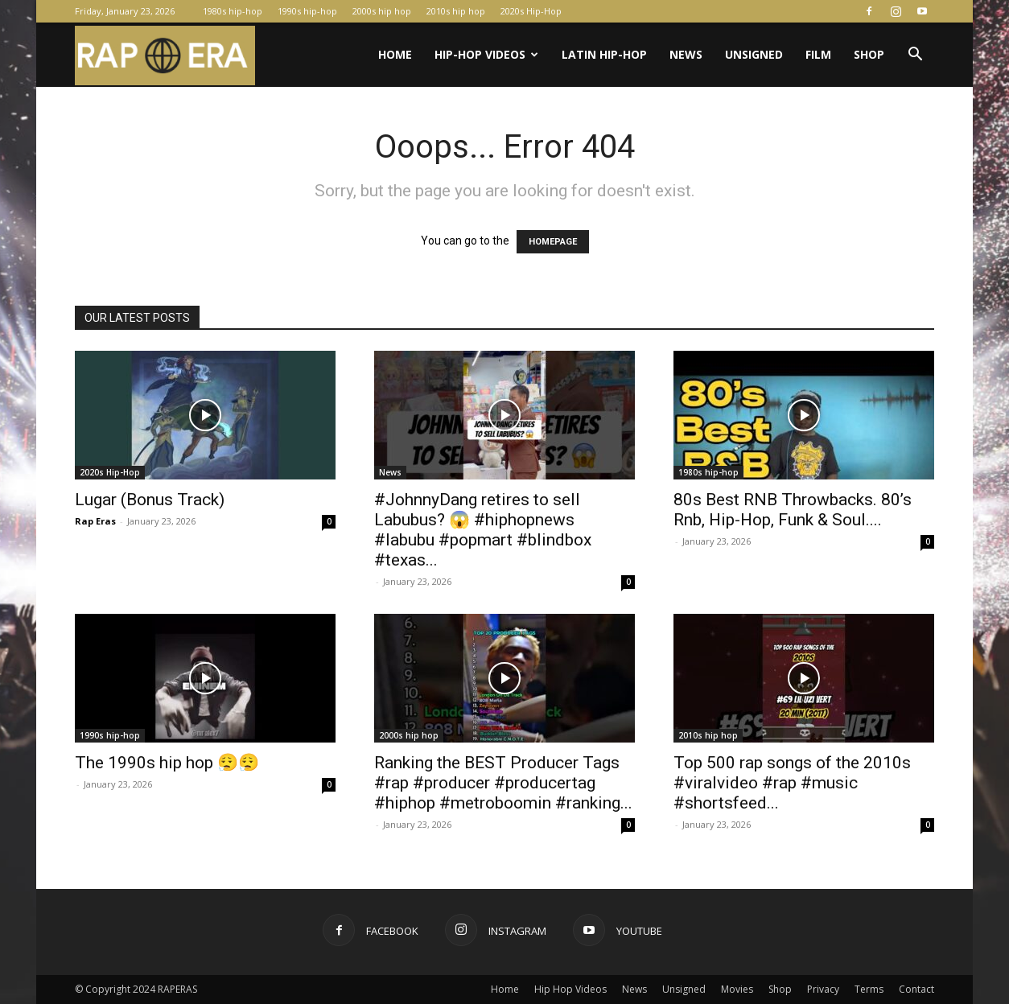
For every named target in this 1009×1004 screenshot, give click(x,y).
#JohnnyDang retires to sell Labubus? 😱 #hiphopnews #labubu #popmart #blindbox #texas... (482, 530)
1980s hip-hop (232, 11)
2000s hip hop (381, 11)
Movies (737, 989)
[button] (915, 56)
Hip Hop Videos (570, 989)
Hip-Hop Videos (486, 54)
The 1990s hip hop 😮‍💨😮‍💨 (167, 762)
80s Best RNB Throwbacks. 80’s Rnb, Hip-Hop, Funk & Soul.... (792, 509)
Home (395, 54)
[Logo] (165, 55)
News (685, 54)
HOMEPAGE (553, 242)
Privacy (823, 989)
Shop (869, 54)
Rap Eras (95, 521)
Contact (916, 989)
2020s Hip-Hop (531, 11)
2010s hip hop (455, 11)
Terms (869, 989)
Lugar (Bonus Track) (149, 499)
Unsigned (754, 54)
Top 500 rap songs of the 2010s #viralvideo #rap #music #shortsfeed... (792, 783)
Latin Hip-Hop (604, 54)
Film (818, 54)
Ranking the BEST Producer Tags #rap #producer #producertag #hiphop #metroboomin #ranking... (503, 783)
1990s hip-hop (307, 11)
